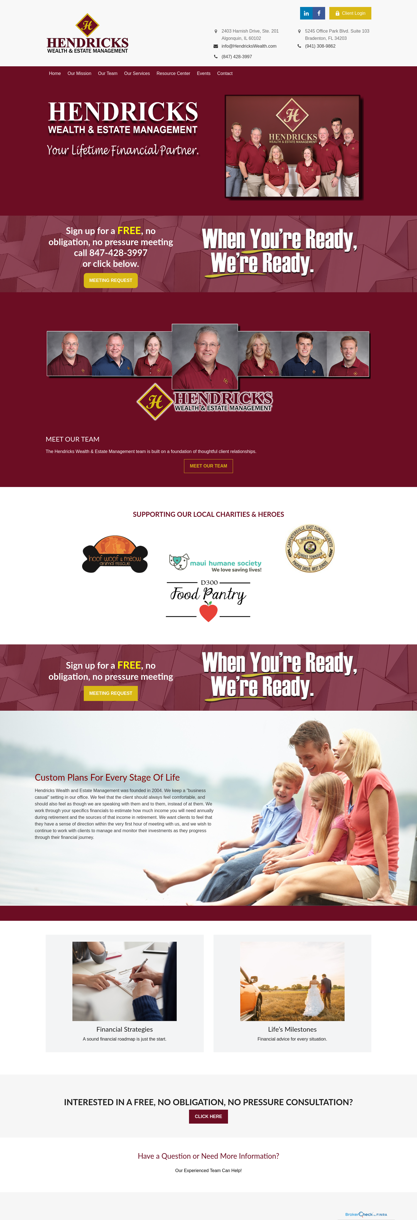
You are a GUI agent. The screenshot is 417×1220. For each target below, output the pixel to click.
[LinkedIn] (306, 13)
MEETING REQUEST (111, 280)
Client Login (350, 13)
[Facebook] (319, 13)
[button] (55, 73)
